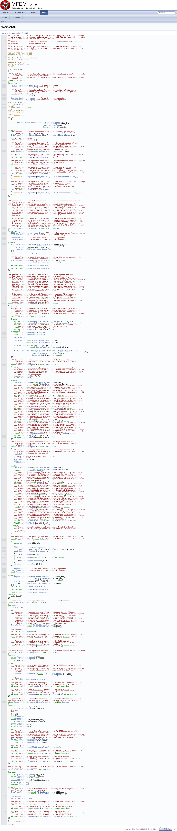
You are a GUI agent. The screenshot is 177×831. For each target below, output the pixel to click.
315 (4, 540)
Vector (46, 321)
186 (4, 333)
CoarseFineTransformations (48, 347)
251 (4, 437)
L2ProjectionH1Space (26, 447)
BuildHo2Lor (24, 345)
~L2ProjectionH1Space (31, 471)
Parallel (19, 108)
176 (4, 316)
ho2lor (22, 337)
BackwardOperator (42, 164)
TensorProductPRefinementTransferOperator (33, 702)
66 (4, 140)
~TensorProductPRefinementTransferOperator (38, 747)
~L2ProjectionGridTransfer (31, 586)
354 (4, 602)
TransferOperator (21, 602)
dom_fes (33, 85)
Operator (20, 122)
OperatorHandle (17, 98)
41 (4, 100)
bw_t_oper (29, 100)
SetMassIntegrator (24, 260)
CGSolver (18, 461)
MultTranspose (32, 408)
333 (4, 569)
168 (4, 304)
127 (4, 238)
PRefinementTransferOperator (27, 652)
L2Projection (22, 316)
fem (2, 21)
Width (37, 549)
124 (4, 233)
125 (4, 235)
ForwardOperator (41, 157)
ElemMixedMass (25, 350)
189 (4, 337)
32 (4, 85)
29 (4, 80)
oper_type (29, 95)
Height (54, 549)
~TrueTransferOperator (21, 798)
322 (4, 551)
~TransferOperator (27, 631)
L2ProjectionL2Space (26, 365)
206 (4, 365)
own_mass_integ (22, 235)
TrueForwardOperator (43, 174)
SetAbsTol (30, 329)
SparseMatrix (20, 455)
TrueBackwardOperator (43, 190)
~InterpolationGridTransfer (31, 254)
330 (4, 564)
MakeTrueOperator (34, 122)
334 (4, 570)
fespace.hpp (23, 59)
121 (4, 228)
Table (16, 337)
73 (4, 151)
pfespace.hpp (23, 64)
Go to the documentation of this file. (15, 33)
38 (4, 95)
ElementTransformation (70, 352)
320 (4, 548)
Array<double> (28, 376)
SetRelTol (30, 328)
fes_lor (42, 334)
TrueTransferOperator (23, 769)
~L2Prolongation (29, 564)
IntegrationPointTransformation (46, 353)
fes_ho (42, 333)
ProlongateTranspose (35, 323)
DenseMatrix (37, 355)
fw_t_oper (29, 98)
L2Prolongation (23, 540)
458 (4, 769)
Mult (28, 395)
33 (4, 87)
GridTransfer (20, 80)
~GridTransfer (25, 140)
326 (4, 557)
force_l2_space (22, 572)
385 (4, 652)
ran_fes (33, 87)
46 (4, 108)
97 (4, 190)
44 (4, 104)
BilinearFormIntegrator (21, 233)
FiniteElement (64, 350)
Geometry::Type (39, 350)
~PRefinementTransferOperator (32, 680)
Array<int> (19, 378)
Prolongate (31, 321)
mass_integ (39, 233)
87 (4, 174)
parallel (19, 104)
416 (4, 702)
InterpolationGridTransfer (26, 228)
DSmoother (18, 463)
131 (4, 244)
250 (4, 435)
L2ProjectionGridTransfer (25, 304)
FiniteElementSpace (19, 85)
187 (4, 334)
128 (4, 239)
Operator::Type (17, 95)
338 (4, 577)
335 (4, 572)
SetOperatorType (23, 151)
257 (4, 447)
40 (4, 98)
